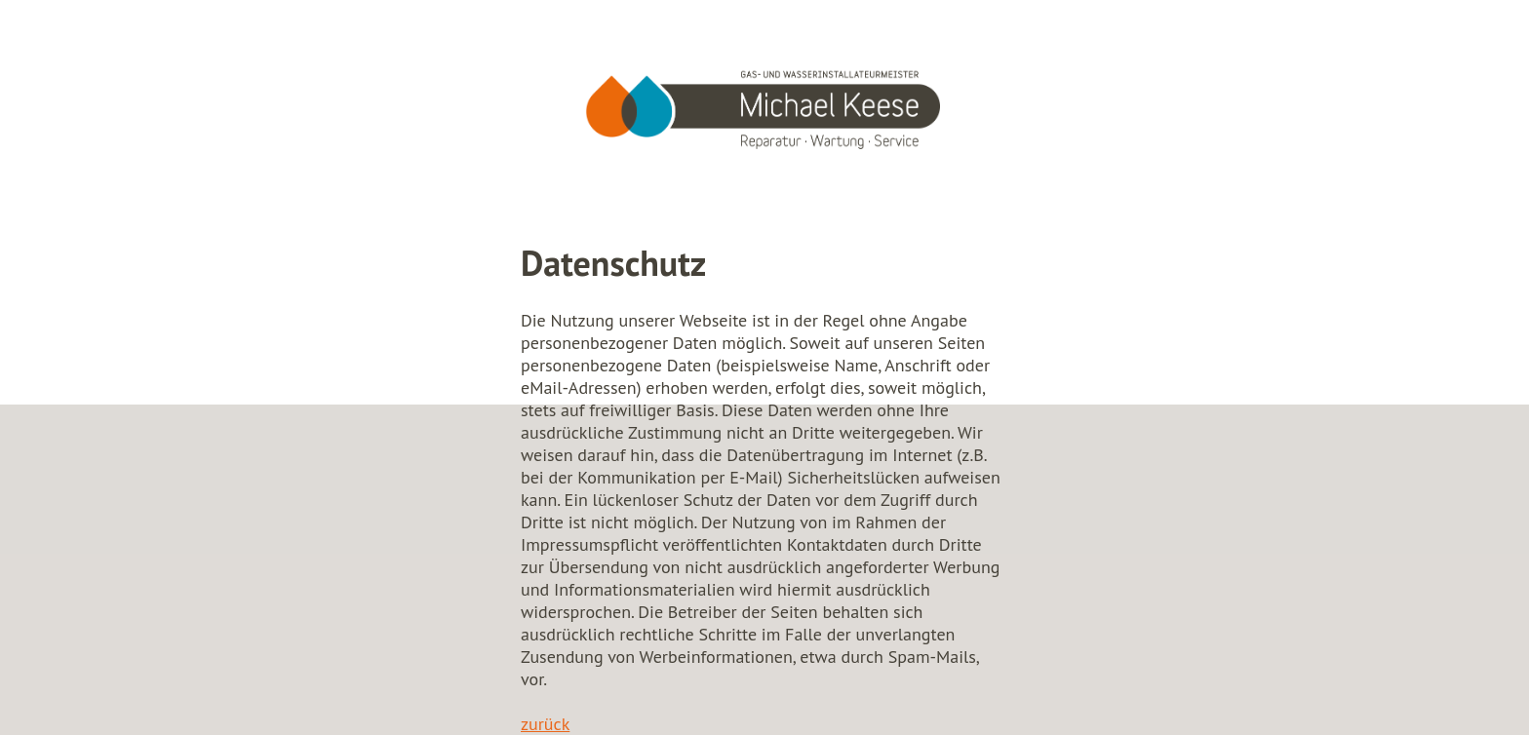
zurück (545, 724)
